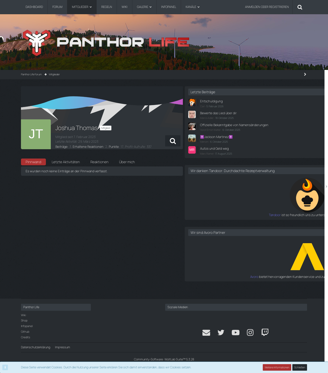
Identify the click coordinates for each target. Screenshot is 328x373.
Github (25, 332)
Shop (24, 320)
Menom (247, 144)
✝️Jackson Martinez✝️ (258, 139)
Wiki (23, 315)
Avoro (239, 282)
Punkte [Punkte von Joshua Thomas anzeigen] (109, 146)
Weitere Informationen (277, 367)
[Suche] (300, 7)
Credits (25, 337)
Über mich (127, 161)
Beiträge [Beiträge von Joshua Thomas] (61, 146)
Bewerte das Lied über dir (260, 112)
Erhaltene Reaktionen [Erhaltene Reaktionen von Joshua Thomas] (86, 146)
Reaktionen (99, 161)
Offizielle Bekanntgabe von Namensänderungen (260, 125)
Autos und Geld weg (256, 151)
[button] (208, 140)
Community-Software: (164, 359)
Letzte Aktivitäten (66, 161)
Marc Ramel (249, 155)
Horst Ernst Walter (253, 133)
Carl (245, 105)
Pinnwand (33, 161)
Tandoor (237, 221)
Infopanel (27, 326)
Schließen (299, 367)
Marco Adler (250, 117)
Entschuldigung (253, 101)
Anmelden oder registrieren (267, 7)
